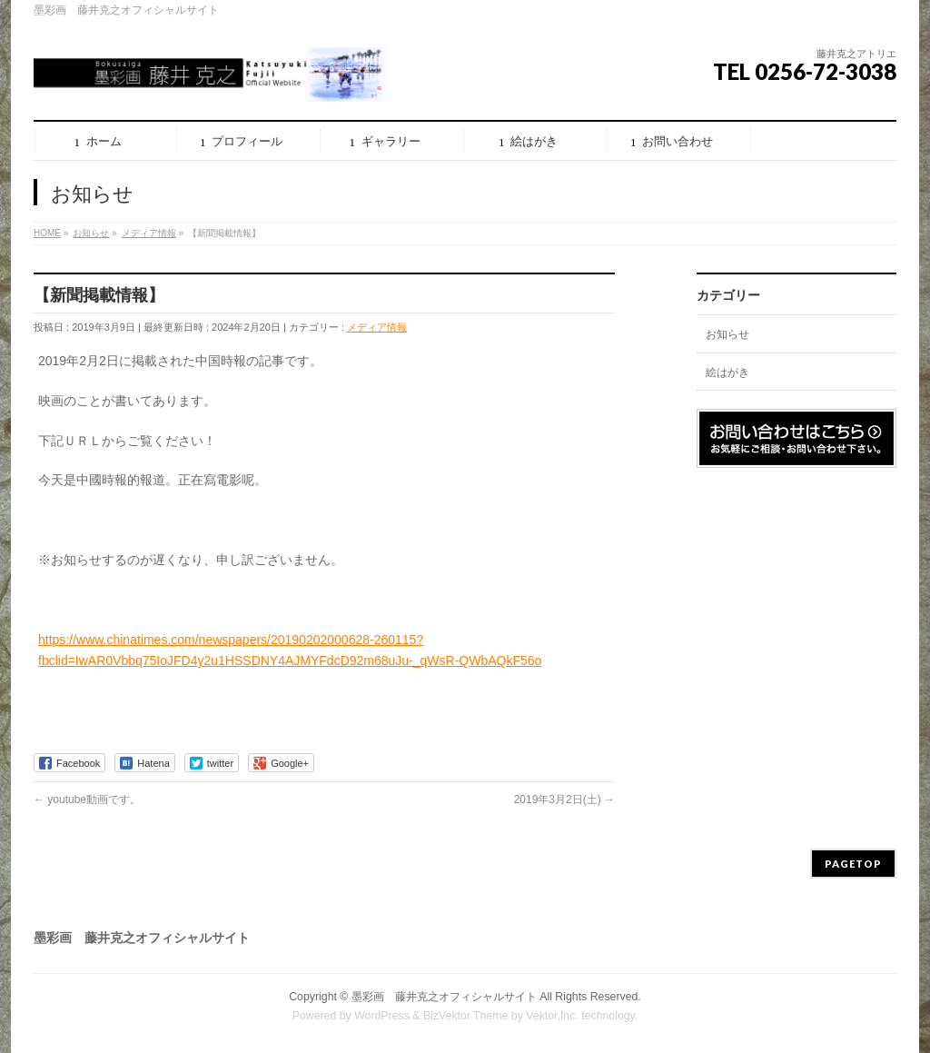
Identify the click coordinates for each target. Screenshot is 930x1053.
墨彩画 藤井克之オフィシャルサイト (444, 996)
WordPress (382, 1015)
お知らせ (727, 334)
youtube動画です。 (87, 799)
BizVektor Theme (466, 1015)
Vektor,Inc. (552, 1015)
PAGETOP (853, 863)
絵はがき (727, 372)
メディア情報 (377, 327)
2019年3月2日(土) (564, 799)
